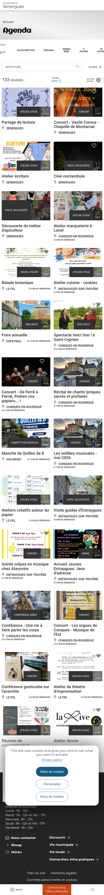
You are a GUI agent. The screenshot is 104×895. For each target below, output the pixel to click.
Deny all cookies (52, 796)
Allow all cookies (52, 771)
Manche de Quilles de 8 (23, 453)
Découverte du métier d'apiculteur (21, 228)
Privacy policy (52, 760)
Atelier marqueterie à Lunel (73, 228)
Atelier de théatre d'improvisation (69, 689)
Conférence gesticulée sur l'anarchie (25, 689)
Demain (49, 50)
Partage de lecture (18, 122)
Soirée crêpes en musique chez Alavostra (25, 566)
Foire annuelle (14, 335)
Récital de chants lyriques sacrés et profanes (77, 394)
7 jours (84, 50)
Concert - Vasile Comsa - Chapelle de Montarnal (76, 124)
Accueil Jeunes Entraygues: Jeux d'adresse (69, 568)
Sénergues (13, 5)
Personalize (52, 784)
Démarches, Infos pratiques (57, 889)
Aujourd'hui (26, 50)
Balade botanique (17, 282)
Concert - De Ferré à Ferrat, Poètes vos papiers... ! (20, 396)
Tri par (56, 80)
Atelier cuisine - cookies (75, 282)
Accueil (8, 22)
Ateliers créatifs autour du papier (25, 512)
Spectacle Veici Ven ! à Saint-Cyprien (74, 337)
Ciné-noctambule (69, 176)
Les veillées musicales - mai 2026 (75, 455)
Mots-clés (13, 67)
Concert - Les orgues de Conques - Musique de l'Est (75, 630)
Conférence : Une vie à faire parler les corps (22, 627)
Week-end (66, 50)
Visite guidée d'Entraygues (77, 510)
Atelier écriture (15, 176)
